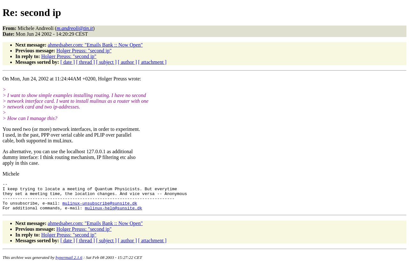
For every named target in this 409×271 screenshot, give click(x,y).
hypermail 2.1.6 (69, 263)
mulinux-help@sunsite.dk (113, 213)
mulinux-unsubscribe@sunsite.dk (99, 208)
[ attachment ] (152, 62)
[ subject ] (106, 62)
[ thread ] (85, 62)
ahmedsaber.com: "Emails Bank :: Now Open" (95, 45)
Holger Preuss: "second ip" (84, 50)
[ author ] (127, 62)
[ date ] (67, 62)
